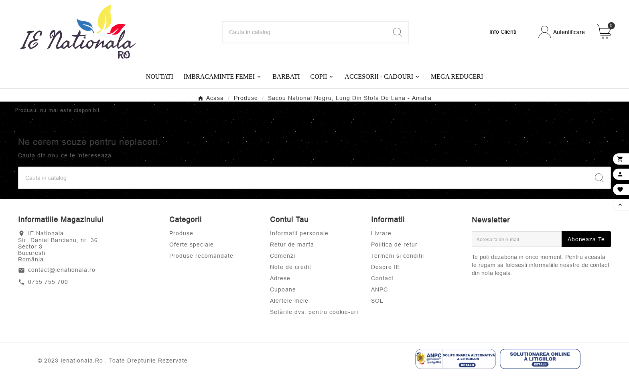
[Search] (305, 32)
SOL (377, 300)
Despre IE (385, 267)
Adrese (280, 278)
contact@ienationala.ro (61, 270)
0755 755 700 (48, 282)
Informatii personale (299, 233)
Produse (181, 233)
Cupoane (283, 289)
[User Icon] (561, 32)
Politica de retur (394, 244)
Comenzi (282, 256)
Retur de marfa (292, 244)
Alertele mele (289, 300)
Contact (382, 278)
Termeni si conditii (397, 256)
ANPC (379, 289)
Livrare (381, 233)
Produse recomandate (201, 256)
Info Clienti (502, 32)
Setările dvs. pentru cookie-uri (314, 312)
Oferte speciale (191, 244)
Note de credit (290, 267)
